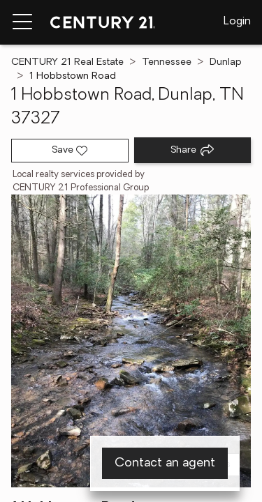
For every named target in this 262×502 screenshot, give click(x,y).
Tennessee (166, 62)
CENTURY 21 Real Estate (67, 62)
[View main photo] (131, 341)
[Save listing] (70, 150)
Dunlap (226, 62)
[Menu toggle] (22, 22)
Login (237, 21)
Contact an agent (165, 463)
